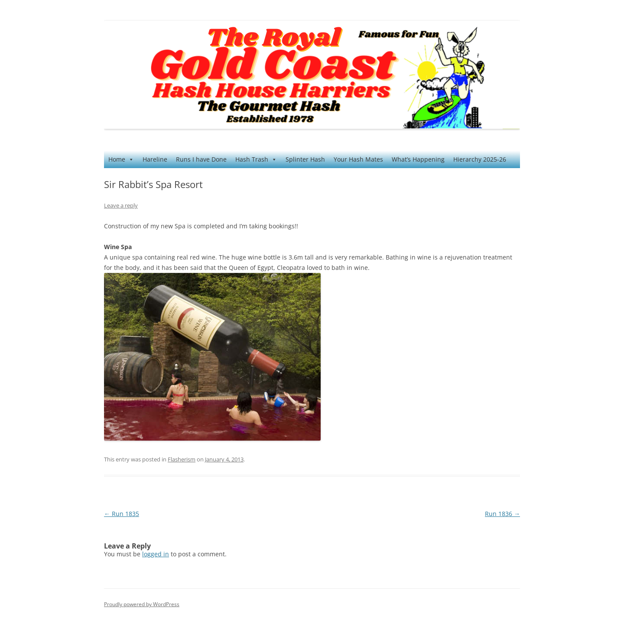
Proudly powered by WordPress (141, 604)
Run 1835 (121, 514)
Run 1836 (502, 514)
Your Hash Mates (358, 159)
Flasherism (181, 459)
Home (121, 159)
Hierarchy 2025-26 (479, 159)
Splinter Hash (305, 159)
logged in (155, 554)
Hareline (155, 159)
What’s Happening (418, 159)
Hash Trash (256, 159)
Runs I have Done (201, 159)
